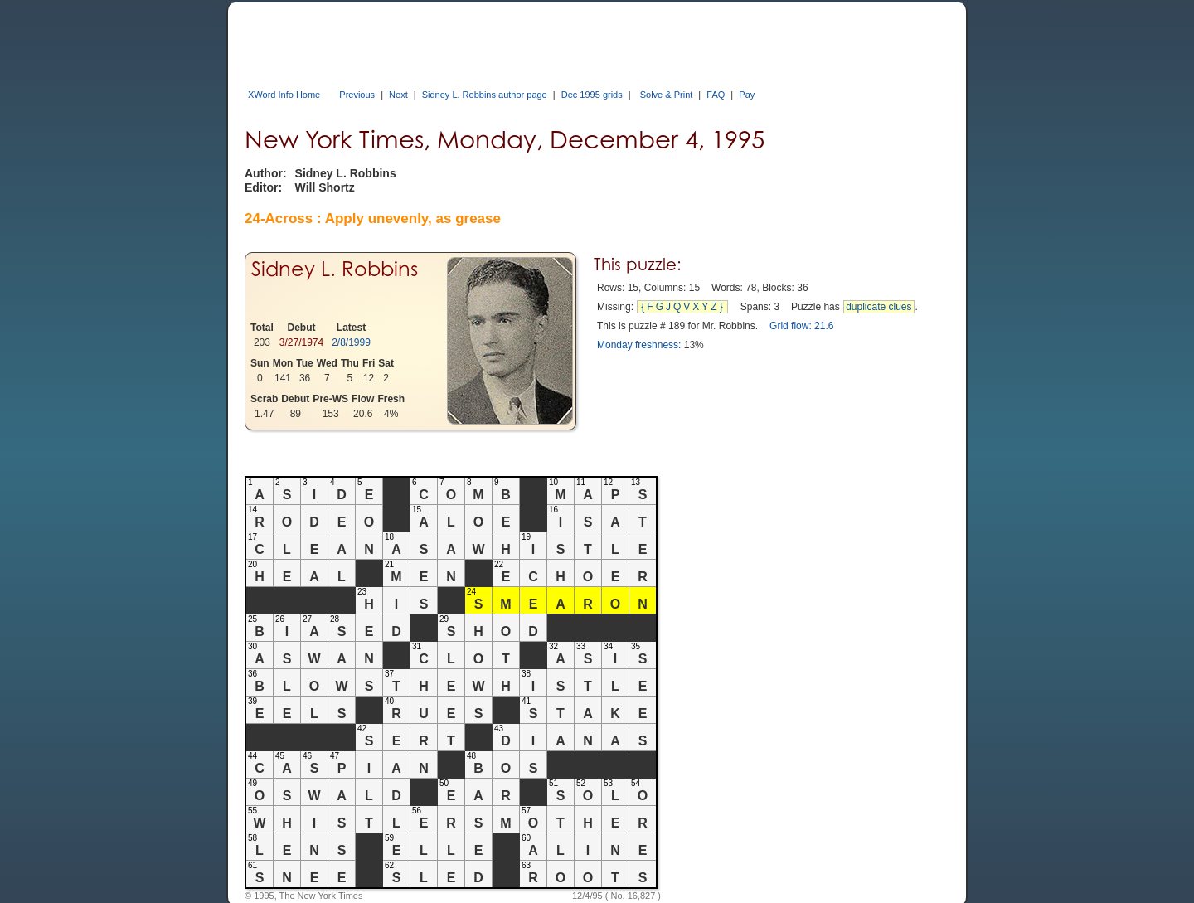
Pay (747, 95)
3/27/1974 (301, 342)
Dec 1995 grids (592, 95)
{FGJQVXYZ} (683, 307)
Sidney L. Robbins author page (484, 95)
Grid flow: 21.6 (801, 326)
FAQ (715, 95)
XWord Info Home (284, 95)
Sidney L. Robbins (334, 269)
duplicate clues (878, 307)
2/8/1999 (351, 342)
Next (398, 95)
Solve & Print (666, 95)
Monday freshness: (639, 345)
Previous (357, 95)
